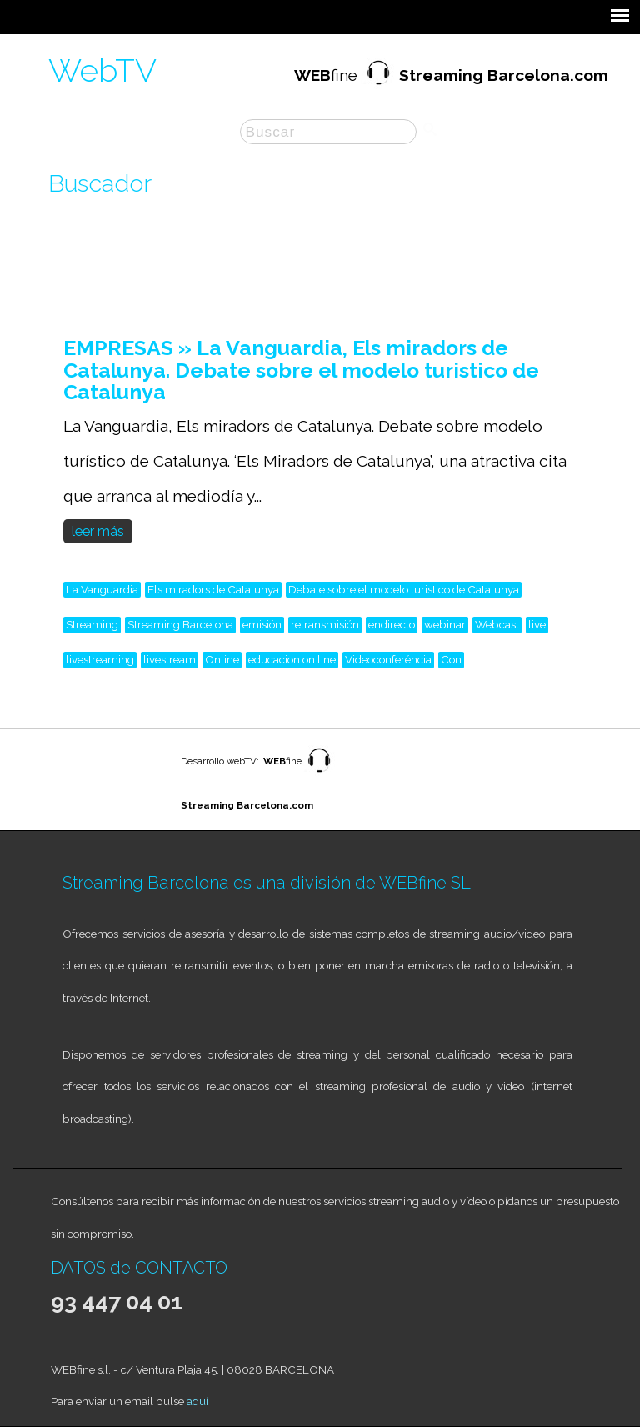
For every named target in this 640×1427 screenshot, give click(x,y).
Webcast (497, 624)
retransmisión (325, 624)
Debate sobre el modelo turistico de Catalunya (403, 589)
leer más (98, 531)
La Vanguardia (102, 589)
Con (451, 659)
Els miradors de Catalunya (213, 589)
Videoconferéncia (388, 659)
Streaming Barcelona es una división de (220, 883)
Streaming (92, 624)
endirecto (391, 624)
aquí (197, 1401)
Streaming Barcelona (180, 624)
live (537, 624)
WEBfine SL (425, 883)
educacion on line (292, 659)
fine (451, 75)
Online (222, 659)
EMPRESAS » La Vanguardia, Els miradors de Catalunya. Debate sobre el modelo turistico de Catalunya (301, 369)
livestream (169, 659)
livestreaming (100, 659)
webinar (445, 624)
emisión (262, 624)
